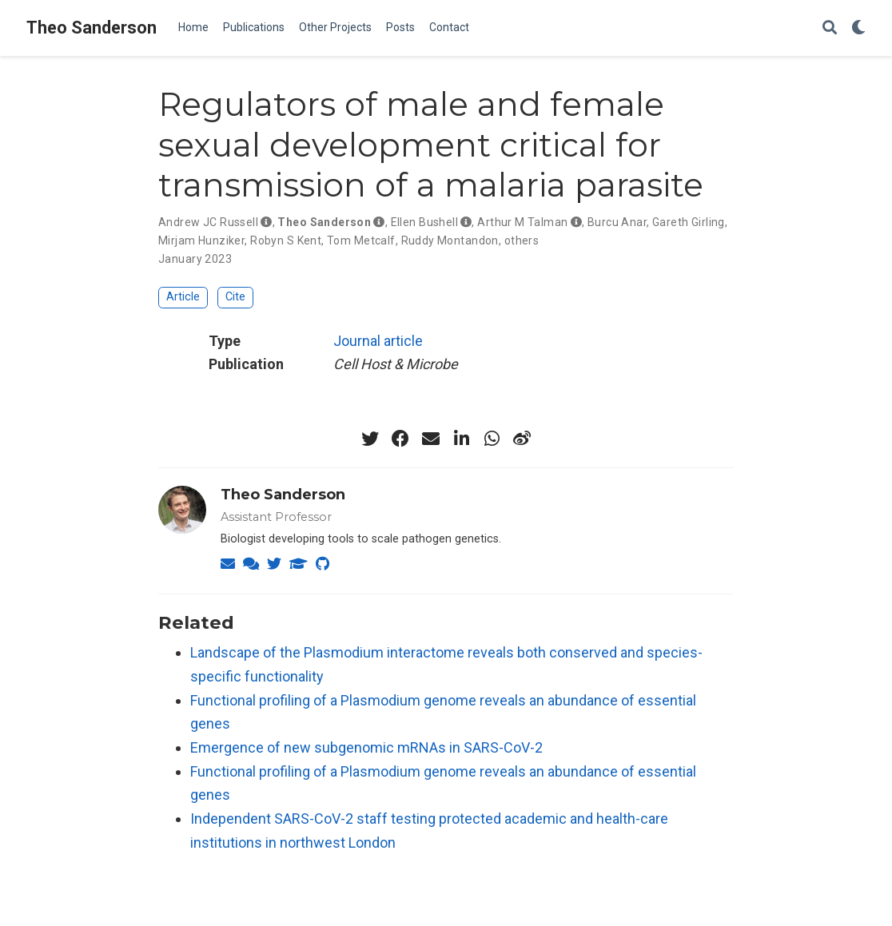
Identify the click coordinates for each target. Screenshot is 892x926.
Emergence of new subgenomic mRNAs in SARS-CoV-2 (366, 747)
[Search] (829, 28)
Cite (235, 297)
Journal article (378, 340)
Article (183, 297)
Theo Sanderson (91, 28)
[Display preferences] (858, 28)
